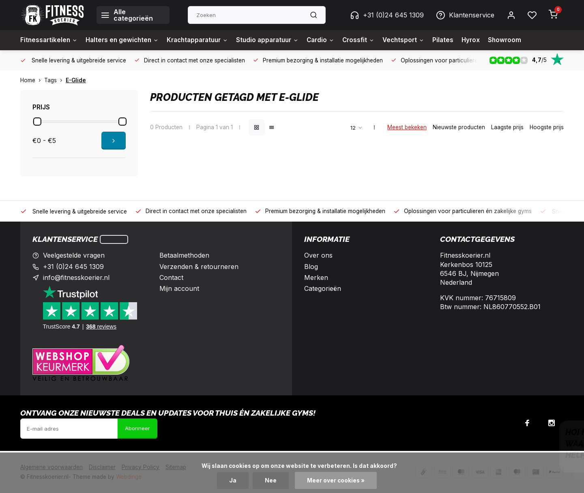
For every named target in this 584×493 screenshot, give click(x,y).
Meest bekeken (407, 127)
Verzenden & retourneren (198, 267)
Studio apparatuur (279, 40)
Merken (316, 277)
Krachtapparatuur (205, 40)
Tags (55, 80)
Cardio (335, 40)
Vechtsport (421, 40)
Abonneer (137, 428)
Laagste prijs (507, 127)
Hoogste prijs (547, 127)
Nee (271, 480)
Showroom (525, 40)
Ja (232, 480)
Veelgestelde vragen (74, 255)
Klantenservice (465, 15)
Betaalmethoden (184, 255)
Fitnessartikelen (49, 40)
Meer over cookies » (336, 480)
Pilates (462, 40)
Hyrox (490, 40)
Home (32, 80)
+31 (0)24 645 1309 (387, 15)
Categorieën (322, 288)
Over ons (318, 255)
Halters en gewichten (126, 40)
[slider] (37, 121)
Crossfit (374, 40)
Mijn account (179, 288)
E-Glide (76, 80)
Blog (311, 267)
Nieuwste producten (459, 127)
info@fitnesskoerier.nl (76, 277)
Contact (171, 277)
